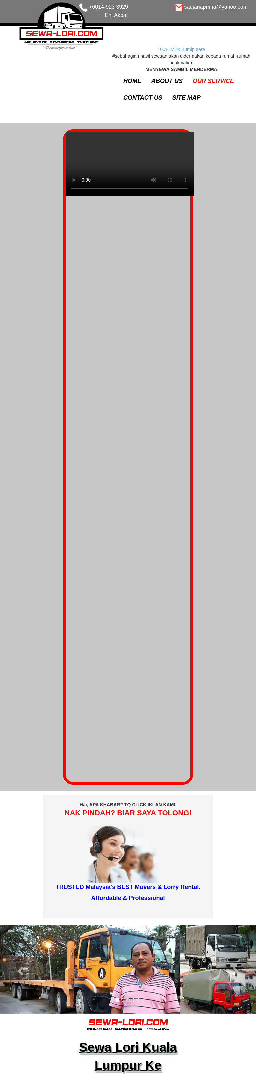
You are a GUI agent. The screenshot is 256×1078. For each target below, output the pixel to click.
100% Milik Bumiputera (181, 49)
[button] (19, 969)
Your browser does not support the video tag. (130, 167)
